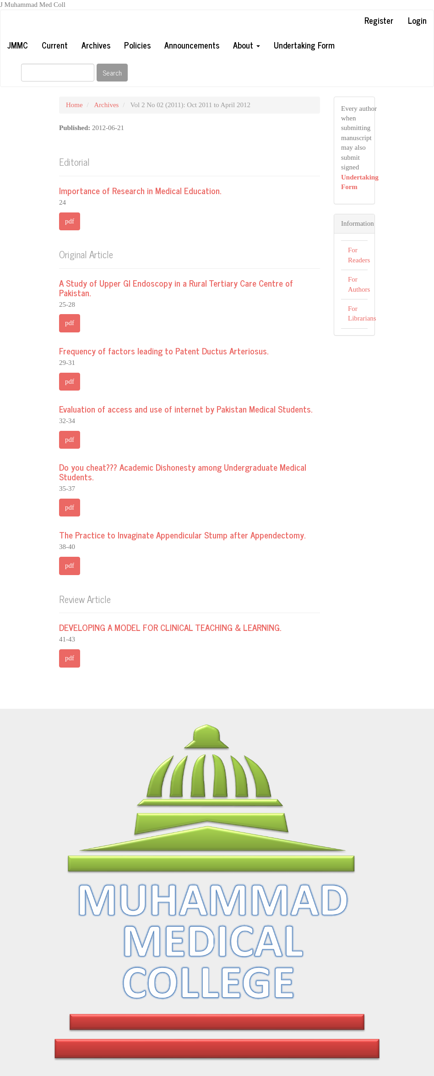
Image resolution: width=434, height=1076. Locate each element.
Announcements (191, 45)
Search (112, 72)
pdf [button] (69, 221)
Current (55, 45)
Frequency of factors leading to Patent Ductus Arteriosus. (163, 350)
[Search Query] (57, 73)
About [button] (246, 45)
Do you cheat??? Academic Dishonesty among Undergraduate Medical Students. (182, 472)
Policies (137, 45)
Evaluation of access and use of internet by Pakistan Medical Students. (185, 409)
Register (378, 20)
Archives (95, 45)
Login (417, 20)
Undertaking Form (304, 45)
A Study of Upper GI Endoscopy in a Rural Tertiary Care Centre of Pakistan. (176, 287)
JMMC (17, 45)
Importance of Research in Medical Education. (140, 190)
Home (74, 105)
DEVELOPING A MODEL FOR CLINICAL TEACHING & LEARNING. (170, 627)
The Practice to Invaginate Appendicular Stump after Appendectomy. (182, 534)
